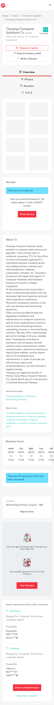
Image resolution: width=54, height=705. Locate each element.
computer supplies (15, 413)
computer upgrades (35, 413)
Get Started (27, 585)
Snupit (5, 16)
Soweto (15, 16)
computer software (27, 423)
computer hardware (15, 416)
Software (22, 399)
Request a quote (27, 47)
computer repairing (35, 416)
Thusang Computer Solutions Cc (21, 19)
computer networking (16, 420)
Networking (11, 399)
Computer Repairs (15, 396)
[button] (50, 5)
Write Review (27, 214)
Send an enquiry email (27, 53)
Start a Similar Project (27, 687)
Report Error (27, 511)
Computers (30, 396)
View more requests (27, 695)
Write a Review (27, 58)
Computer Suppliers (32, 16)
